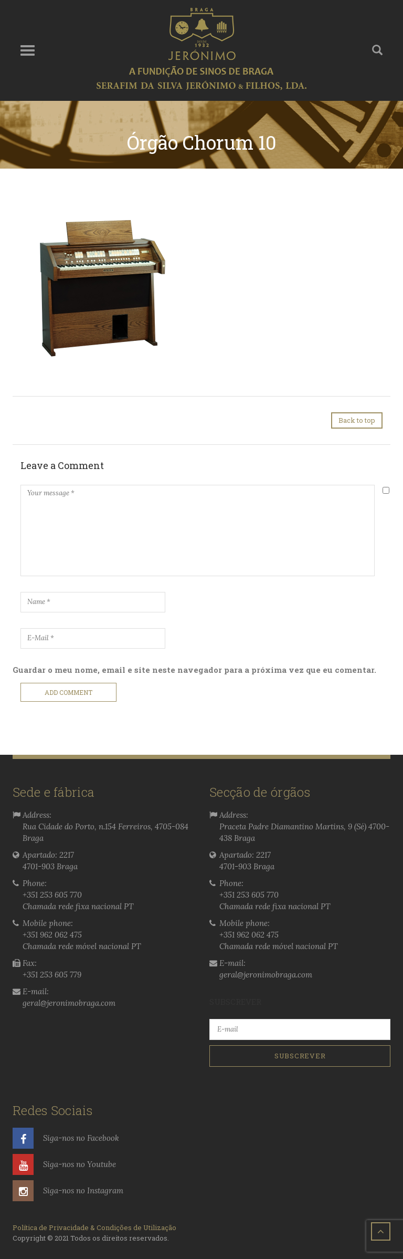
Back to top (356, 420)
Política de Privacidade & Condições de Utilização (94, 1227)
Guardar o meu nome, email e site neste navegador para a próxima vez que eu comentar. (194, 669)
